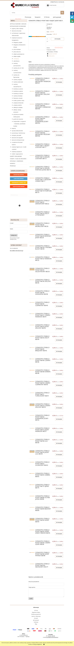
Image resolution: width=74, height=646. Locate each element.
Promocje (13, 166)
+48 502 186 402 (51, 636)
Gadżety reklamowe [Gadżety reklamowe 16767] (16, 156)
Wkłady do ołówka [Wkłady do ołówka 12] (17, 107)
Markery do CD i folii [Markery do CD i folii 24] (18, 68)
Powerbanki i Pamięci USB (19, 182)
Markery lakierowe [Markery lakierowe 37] (18, 82)
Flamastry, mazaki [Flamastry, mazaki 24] (17, 98)
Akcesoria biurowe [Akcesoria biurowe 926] (16, 31)
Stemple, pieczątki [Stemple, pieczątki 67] (16, 135)
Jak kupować (36, 620)
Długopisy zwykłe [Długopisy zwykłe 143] (17, 42)
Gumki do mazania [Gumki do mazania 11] (18, 119)
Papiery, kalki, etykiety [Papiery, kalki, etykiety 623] (17, 28)
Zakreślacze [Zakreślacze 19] (16, 61)
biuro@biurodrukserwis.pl (52, 637)
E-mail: (12, 223)
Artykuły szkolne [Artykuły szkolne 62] (17, 105)
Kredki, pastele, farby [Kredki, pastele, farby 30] (18, 100)
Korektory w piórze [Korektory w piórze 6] (18, 89)
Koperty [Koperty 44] (14, 128)
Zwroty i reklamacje (36, 616)
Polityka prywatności (36, 614)
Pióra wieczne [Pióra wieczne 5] (17, 51)
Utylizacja (36, 622)
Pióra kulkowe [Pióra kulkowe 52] (17, 49)
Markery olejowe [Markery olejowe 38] (17, 79)
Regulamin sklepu (36, 612)
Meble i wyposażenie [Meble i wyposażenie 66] (17, 154)
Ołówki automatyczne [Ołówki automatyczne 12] (18, 54)
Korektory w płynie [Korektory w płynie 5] (18, 91)
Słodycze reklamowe (18, 186)
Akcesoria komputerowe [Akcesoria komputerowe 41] (18, 140)
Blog (36, 624)
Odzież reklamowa (18, 174)
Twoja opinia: (32, 587)
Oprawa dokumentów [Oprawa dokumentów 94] (17, 130)
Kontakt (36, 618)
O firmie (36, 610)
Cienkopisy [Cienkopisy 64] (16, 58)
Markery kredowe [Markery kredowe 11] (17, 96)
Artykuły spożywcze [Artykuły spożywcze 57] (17, 151)
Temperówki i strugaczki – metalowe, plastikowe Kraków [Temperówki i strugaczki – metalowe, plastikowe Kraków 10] (19, 124)
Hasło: (11, 229)
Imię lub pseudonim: (34, 581)
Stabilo (53, 49)
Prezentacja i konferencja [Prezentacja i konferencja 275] (18, 133)
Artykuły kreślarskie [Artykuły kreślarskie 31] (18, 103)
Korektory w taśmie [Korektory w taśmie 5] (18, 93)
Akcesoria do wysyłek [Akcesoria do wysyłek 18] (17, 137)
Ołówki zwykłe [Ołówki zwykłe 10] (16, 56)
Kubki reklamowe (19, 178)
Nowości (12, 163)
